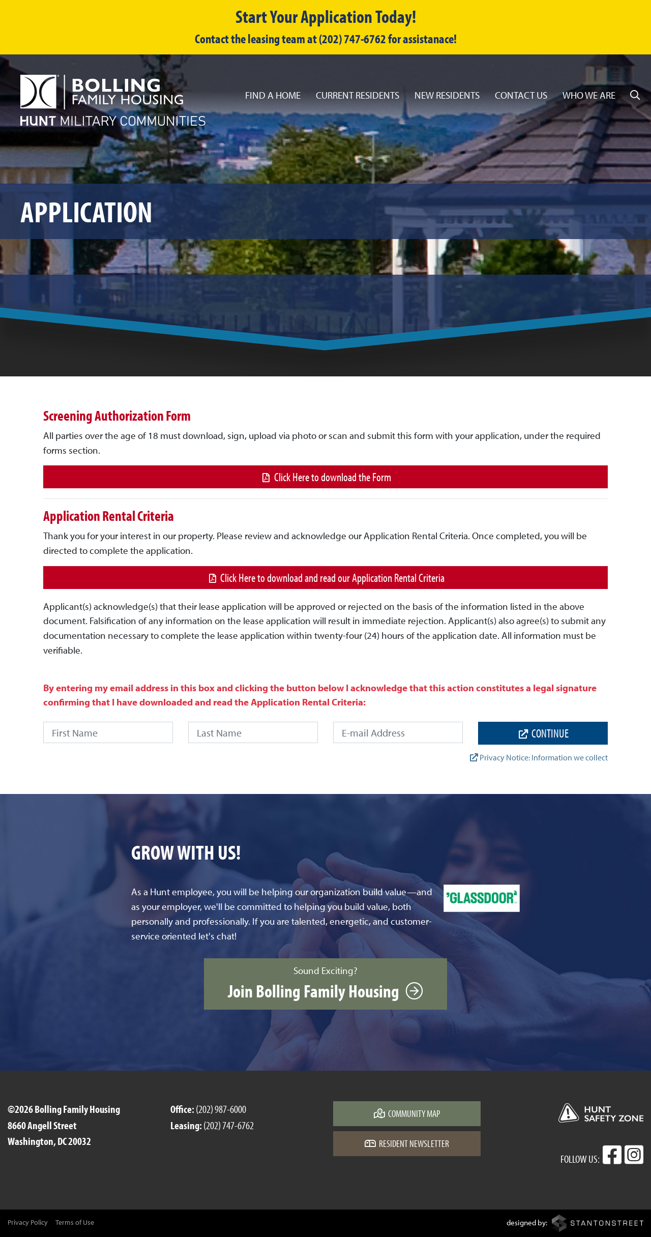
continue (542, 733)
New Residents (447, 95)
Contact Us (521, 95)
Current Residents (357, 95)
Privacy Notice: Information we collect (539, 757)
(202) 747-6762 (228, 1125)
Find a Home (273, 95)
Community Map (407, 1113)
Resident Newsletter (407, 1143)
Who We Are (589, 95)
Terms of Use (74, 1222)
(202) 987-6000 (221, 1108)
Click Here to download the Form (325, 476)
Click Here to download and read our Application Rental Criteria (325, 577)
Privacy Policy (28, 1222)
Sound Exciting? (325, 983)
